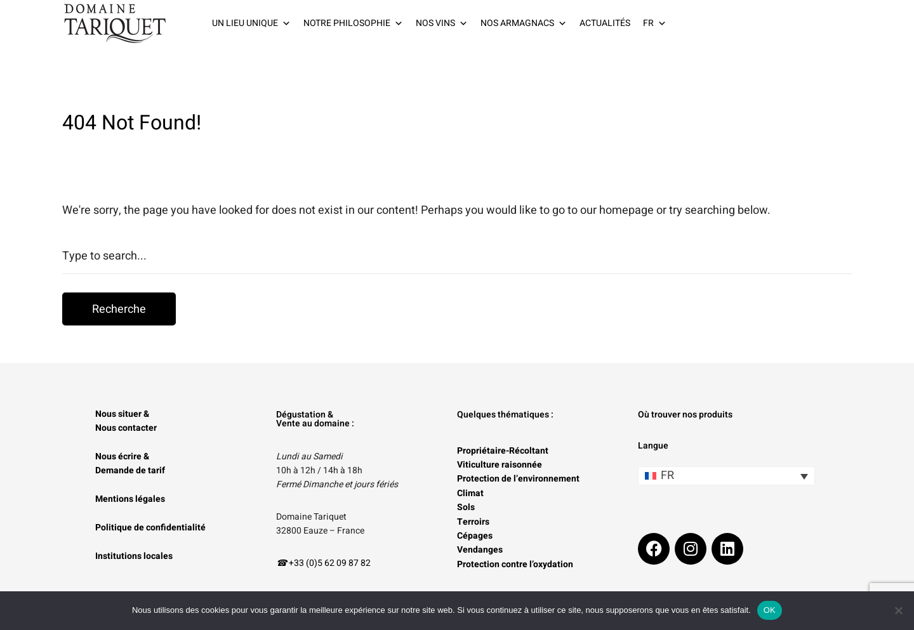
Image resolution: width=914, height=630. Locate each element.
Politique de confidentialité (150, 527)
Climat (470, 493)
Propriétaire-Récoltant (502, 450)
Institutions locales (134, 556)
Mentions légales (130, 499)
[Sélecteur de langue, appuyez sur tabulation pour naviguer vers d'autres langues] (726, 475)
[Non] (898, 610)
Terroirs (473, 521)
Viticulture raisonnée (499, 464)
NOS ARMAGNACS (523, 23)
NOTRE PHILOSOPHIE (353, 23)
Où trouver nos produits (685, 414)
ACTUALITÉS (605, 23)
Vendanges (480, 549)
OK (770, 610)
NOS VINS (442, 23)
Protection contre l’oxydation (515, 564)
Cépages (475, 535)
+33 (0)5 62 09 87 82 (330, 563)
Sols (466, 507)
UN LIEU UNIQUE (251, 23)
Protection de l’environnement (518, 478)
